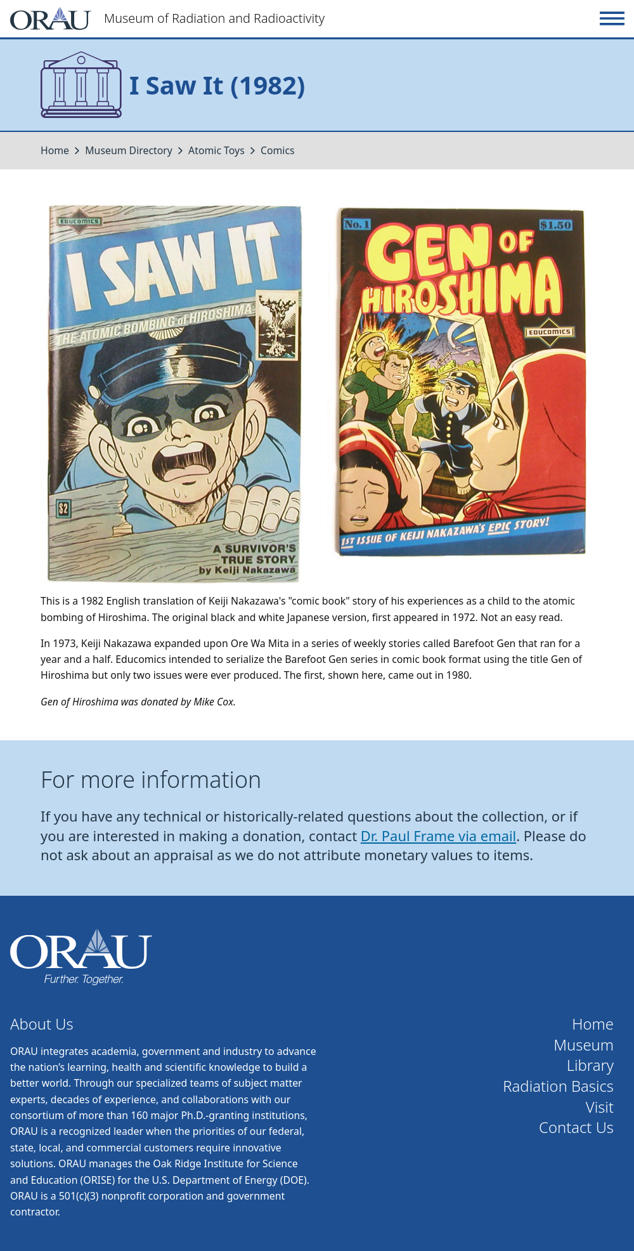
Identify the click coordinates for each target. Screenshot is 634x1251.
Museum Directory (128, 150)
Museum (583, 1045)
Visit (600, 1107)
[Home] (302, 18)
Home (55, 150)
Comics (278, 150)
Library (590, 1065)
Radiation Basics (558, 1086)
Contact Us (576, 1127)
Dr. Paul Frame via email (439, 836)
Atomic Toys (216, 150)
